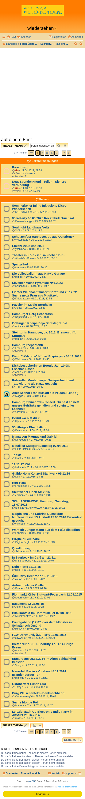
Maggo (19, 396)
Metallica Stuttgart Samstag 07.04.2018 (40, 445)
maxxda (19, 677)
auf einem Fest (16, 139)
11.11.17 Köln (22, 464)
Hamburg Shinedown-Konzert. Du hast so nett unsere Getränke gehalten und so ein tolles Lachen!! (45, 405)
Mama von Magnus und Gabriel (34, 436)
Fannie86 (20, 532)
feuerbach (21, 597)
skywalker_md (23, 637)
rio (16, 170)
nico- (18, 569)
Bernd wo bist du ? (26, 418)
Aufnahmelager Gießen (29, 585)
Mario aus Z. (22, 705)
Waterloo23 (21, 239)
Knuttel (19, 588)
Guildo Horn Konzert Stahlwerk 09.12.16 (41, 473)
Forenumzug (21, 167)
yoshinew (20, 249)
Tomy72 (19, 687)
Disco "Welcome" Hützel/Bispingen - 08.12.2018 (46, 356)
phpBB (31, 781)
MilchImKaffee (23, 616)
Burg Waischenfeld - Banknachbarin (38, 693)
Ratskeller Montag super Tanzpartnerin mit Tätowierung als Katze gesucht (43, 382)
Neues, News (32, 191)
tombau (19, 267)
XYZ (17, 230)
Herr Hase (19, 482)
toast (18, 458)
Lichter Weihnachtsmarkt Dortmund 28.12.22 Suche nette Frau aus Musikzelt (44, 293)
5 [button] (56, 153)
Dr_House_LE (23, 542)
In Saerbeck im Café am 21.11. (34, 557)
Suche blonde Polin (26, 702)
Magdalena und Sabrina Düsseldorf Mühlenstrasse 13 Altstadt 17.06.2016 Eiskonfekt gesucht (47, 517)
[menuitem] (11, 37)
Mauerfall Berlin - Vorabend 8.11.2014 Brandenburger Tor (39, 673)
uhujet (18, 650)
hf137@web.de (23, 212)
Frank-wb (20, 348)
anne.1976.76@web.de (28, 507)
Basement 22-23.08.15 (28, 603)
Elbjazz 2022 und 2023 (28, 246)
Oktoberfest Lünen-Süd (29, 684)
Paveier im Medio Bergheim (32, 304)
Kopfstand (21, 317)
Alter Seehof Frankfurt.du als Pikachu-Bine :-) (45, 393)
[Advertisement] (42, 92)
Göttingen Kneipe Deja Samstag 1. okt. (40, 323)
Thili (17, 386)
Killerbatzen (21, 298)
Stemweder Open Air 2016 (31, 492)
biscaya (19, 628)
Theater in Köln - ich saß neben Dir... (38, 255)
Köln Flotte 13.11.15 (26, 566)
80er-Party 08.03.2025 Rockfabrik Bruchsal (43, 218)
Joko (18, 606)
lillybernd (20, 421)
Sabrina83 (21, 286)
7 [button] (64, 153)
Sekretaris (21, 551)
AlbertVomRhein (24, 258)
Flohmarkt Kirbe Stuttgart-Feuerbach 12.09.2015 (47, 594)
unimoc (19, 326)
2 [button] (42, 153)
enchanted (21, 495)
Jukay (18, 307)
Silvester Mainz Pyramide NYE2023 (37, 283)
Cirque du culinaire (26, 539)
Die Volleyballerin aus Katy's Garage (38, 273)
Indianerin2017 (23, 467)
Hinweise (30, 173)
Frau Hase (21, 485)
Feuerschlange (23, 221)
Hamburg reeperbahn (27, 345)
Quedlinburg (21, 548)
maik (18, 718)
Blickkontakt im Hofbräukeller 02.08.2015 (42, 613)
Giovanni (20, 412)
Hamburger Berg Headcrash (32, 314)
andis (18, 372)
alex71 (19, 579)
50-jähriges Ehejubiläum (29, 427)
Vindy (18, 665)
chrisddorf (20, 523)
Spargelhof (20, 264)
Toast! (16, 455)
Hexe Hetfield (23, 448)
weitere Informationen (67, 786)
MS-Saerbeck (23, 560)
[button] (31, 153)
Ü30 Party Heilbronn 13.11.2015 (34, 576)
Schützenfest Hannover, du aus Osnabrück (43, 236)
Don (17, 476)
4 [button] (51, 153)
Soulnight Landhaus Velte (30, 227)
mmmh (19, 276)
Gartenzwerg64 (24, 696)
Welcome (20, 359)
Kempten (20, 430)
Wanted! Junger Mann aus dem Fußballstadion (46, 529)
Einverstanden (42, 793)
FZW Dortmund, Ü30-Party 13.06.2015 (39, 634)
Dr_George (21, 439)
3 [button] (47, 153)
